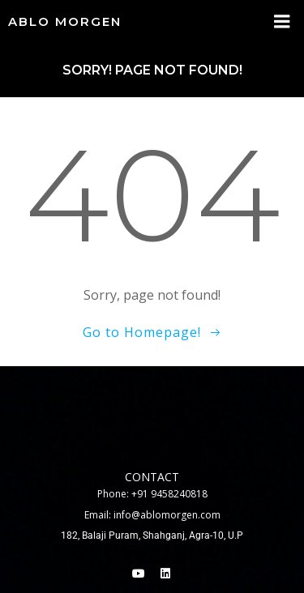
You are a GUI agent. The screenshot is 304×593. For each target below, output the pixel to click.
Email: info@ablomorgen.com (152, 515)
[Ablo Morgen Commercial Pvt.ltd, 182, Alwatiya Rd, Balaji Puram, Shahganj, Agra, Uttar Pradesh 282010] (152, 414)
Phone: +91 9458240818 (152, 494)
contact (152, 476)
